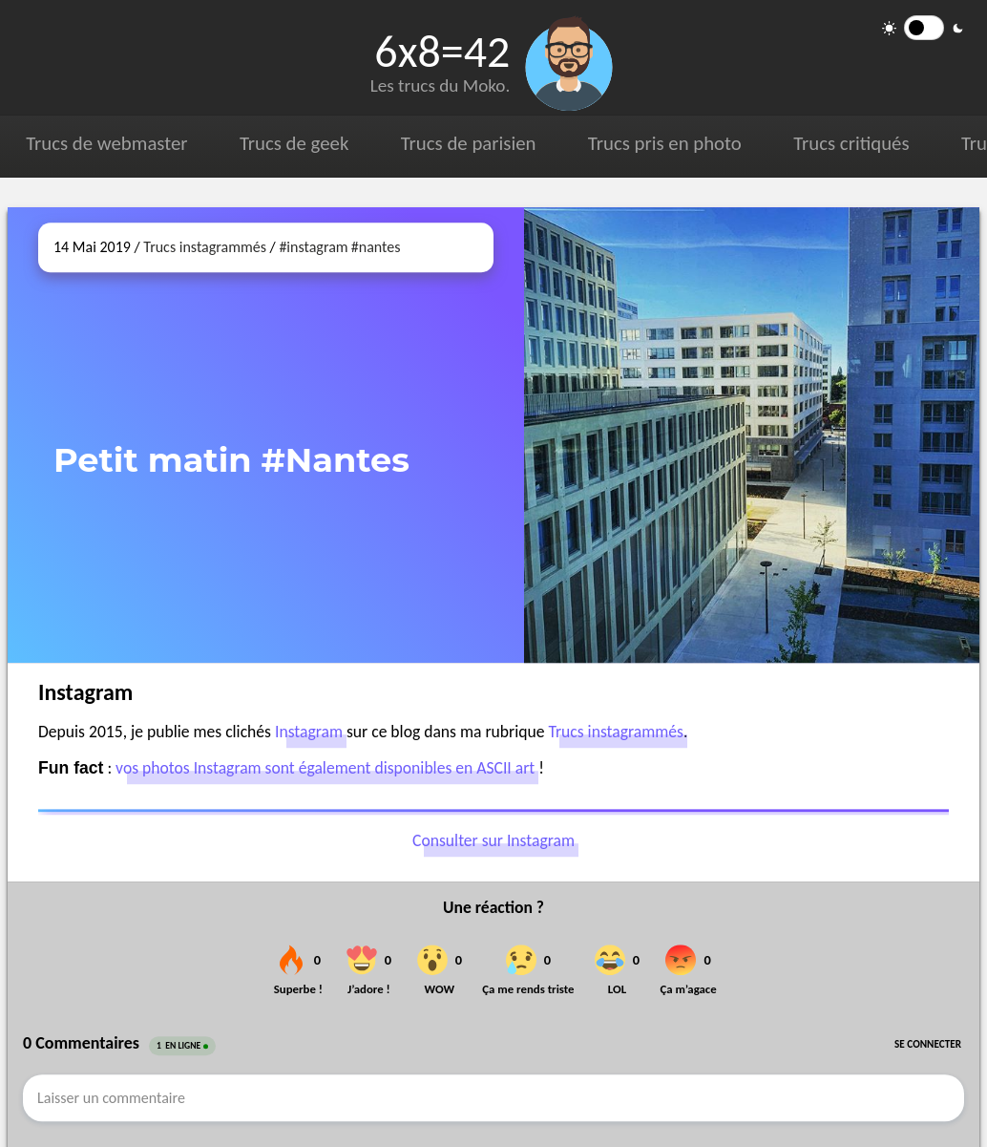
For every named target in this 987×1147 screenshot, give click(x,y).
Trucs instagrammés (204, 247)
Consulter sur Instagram (493, 841)
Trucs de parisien (468, 143)
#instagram (313, 247)
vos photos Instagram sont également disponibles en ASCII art (325, 767)
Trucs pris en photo (665, 143)
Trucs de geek (294, 143)
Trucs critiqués (851, 143)
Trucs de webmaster (106, 143)
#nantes (376, 247)
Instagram (309, 731)
